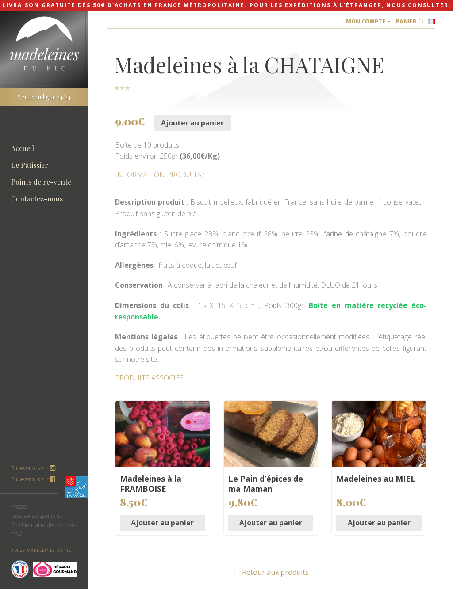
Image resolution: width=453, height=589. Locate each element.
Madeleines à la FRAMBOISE (150, 483)
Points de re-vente (41, 181)
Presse (19, 506)
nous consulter (417, 5)
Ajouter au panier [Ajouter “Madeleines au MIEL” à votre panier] (379, 523)
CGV (16, 534)
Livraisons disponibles (36, 516)
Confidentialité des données (44, 525)
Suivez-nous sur (33, 479)
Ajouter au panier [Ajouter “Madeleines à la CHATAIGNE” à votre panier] (192, 123)
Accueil (22, 148)
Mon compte (368, 21)
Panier (409, 21)
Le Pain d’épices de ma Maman (265, 483)
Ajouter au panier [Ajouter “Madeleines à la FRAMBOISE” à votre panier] (162, 523)
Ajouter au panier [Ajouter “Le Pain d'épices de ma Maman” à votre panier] (270, 523)
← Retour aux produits (271, 572)
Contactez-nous (37, 198)
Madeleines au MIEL (375, 478)
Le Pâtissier (29, 165)
